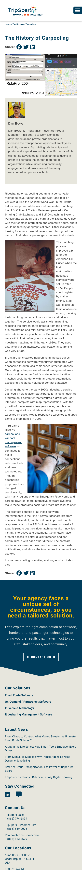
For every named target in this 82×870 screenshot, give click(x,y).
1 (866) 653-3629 (16, 839)
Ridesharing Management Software (28, 714)
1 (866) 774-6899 (16, 818)
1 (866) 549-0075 (16, 828)
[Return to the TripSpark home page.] (25, 10)
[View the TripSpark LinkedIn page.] (7, 794)
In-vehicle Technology (19, 708)
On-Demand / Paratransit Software (28, 701)
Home (8, 24)
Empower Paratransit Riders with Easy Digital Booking (38, 777)
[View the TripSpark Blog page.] (19, 794)
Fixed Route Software (19, 695)
